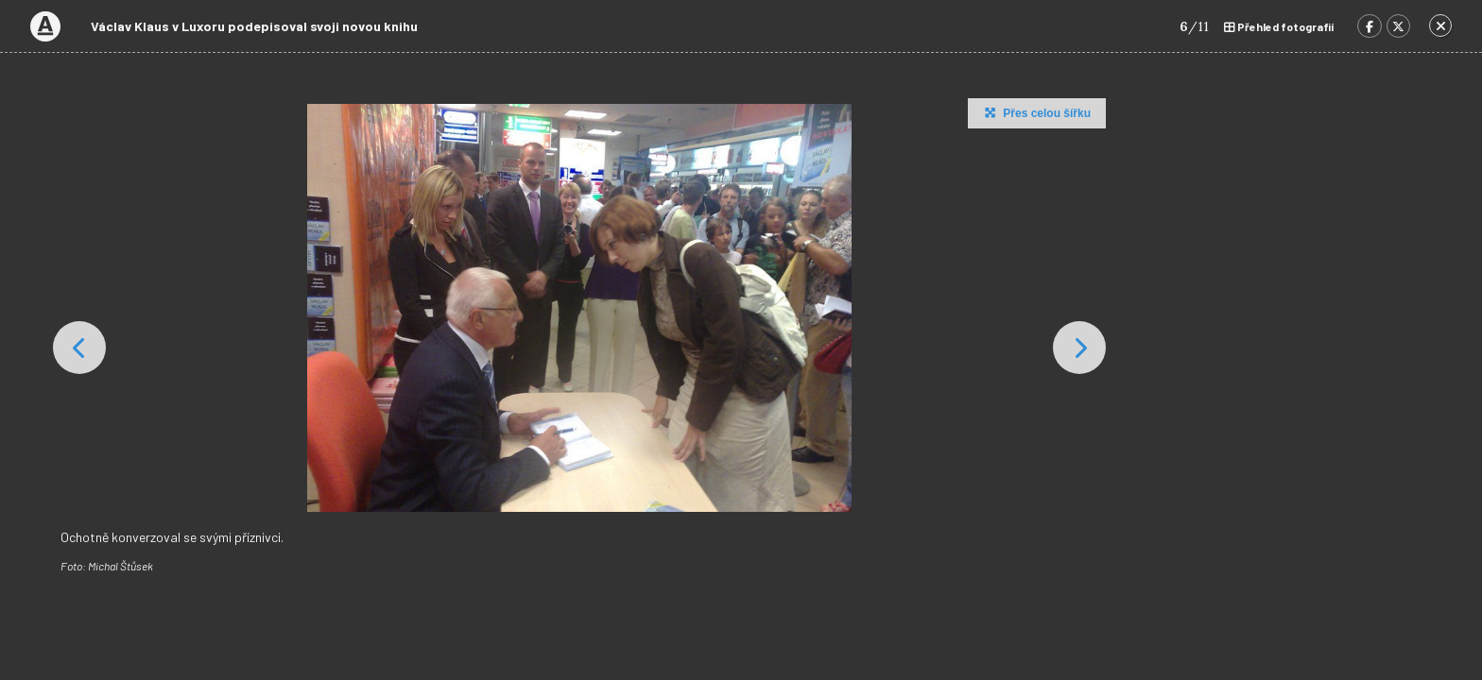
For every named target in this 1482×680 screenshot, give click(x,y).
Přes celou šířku (1035, 112)
